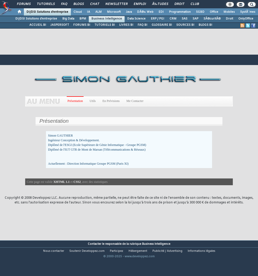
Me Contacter (135, 101)
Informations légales (201, 251)
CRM (172, 19)
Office (214, 12)
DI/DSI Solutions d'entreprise (47, 12)
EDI (161, 12)
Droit (179, 4)
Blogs (78, 4)
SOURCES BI (185, 25)
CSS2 (77, 182)
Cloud (77, 12)
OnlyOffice (245, 19)
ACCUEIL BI (37, 25)
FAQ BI (142, 25)
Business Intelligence (106, 19)
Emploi (139, 4)
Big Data (68, 19)
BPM (82, 19)
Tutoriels (45, 4)
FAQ (64, 4)
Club (194, 4)
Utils (92, 101)
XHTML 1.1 (61, 182)
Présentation (75, 101)
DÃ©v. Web (145, 12)
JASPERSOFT (59, 25)
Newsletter (116, 4)
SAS (184, 19)
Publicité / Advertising (167, 251)
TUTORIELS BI (104, 25)
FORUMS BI (81, 25)
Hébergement (137, 251)
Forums (23, 4)
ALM (98, 12)
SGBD (200, 12)
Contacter (94, 244)
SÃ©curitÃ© (212, 19)
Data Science (136, 19)
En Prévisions (111, 101)
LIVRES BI (126, 25)
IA (88, 12)
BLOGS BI (205, 25)
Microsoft (114, 12)
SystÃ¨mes (247, 12)
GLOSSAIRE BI (162, 25)
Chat (95, 4)
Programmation (180, 12)
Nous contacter (53, 251)
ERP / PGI (157, 19)
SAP (195, 19)
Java (129, 12)
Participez (116, 251)
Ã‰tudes (160, 4)
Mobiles (229, 12)
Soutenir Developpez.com (87, 251)
